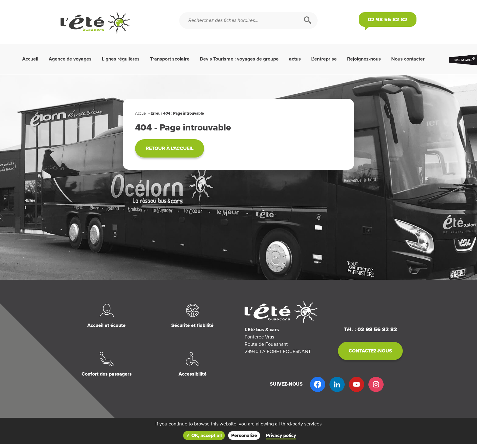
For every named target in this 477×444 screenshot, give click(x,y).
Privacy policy (281, 435)
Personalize (244, 435)
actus (295, 59)
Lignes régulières (121, 59)
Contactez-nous (370, 351)
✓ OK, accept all (204, 435)
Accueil (30, 59)
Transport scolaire (170, 59)
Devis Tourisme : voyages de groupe (239, 59)
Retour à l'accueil (169, 148)
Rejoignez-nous (364, 59)
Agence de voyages (70, 59)
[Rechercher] (307, 20)
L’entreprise (324, 59)
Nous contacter (408, 59)
